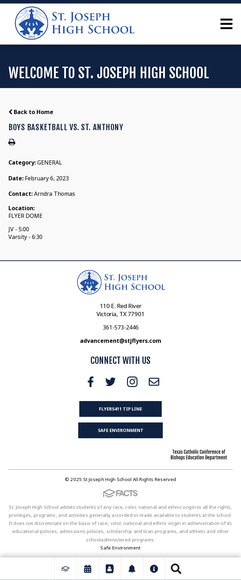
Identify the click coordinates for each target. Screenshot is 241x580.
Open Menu (226, 24)
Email (154, 381)
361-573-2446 (121, 327)
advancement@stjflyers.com (120, 341)
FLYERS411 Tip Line (120, 409)
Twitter (110, 381)
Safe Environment (120, 430)
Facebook (90, 381)
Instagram (132, 381)
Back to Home (30, 112)
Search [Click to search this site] (176, 569)
